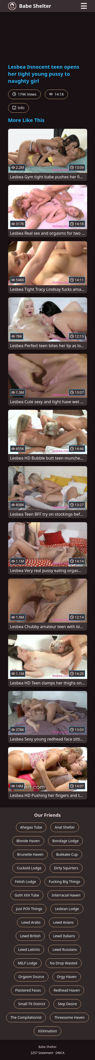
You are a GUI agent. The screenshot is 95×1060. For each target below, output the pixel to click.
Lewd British (30, 935)
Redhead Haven (66, 990)
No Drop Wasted (63, 963)
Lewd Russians (64, 949)
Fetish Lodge (25, 881)
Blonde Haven (28, 840)
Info (18, 107)
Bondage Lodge (65, 840)
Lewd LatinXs (29, 949)
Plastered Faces (28, 990)
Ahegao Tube (31, 827)
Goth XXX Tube (27, 895)
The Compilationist (26, 1017)
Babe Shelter (29, 6)
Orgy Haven (67, 976)
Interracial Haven (66, 895)
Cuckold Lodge (29, 868)
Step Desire (67, 1003)
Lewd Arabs (31, 922)
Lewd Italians (64, 935)
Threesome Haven (69, 1017)
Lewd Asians (63, 922)
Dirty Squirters (66, 868)
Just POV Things (29, 908)
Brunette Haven (30, 854)
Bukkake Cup (67, 854)
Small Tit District (31, 1003)
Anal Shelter (65, 827)
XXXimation (47, 1031)
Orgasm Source (31, 976)
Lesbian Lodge (67, 908)
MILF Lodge (27, 963)
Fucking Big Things (64, 881)
